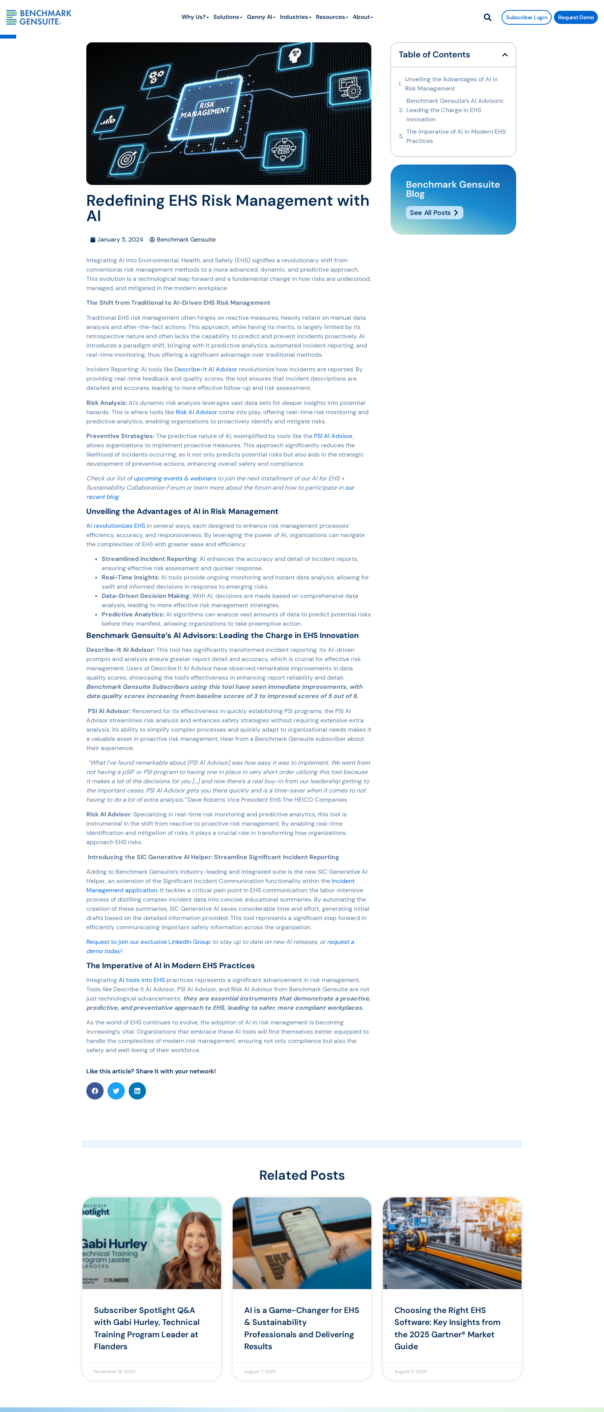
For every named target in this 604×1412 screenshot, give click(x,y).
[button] (95, 1091)
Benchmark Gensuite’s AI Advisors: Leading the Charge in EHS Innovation (455, 110)
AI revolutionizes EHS (115, 526)
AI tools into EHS (142, 980)
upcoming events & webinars (175, 478)
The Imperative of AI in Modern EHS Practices (456, 136)
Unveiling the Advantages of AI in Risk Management (451, 83)
